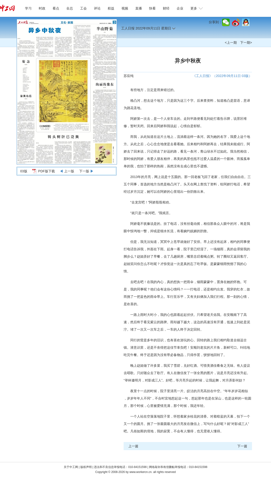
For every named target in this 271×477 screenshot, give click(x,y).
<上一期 (231, 42)
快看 (152, 8)
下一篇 (242, 446)
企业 (180, 8)
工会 (83, 8)
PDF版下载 (46, 171)
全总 (69, 8)
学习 (28, 8)
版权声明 (86, 467)
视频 (124, 8)
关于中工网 (71, 467)
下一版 (84, 171)
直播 (138, 8)
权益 (111, 8)
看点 (56, 8)
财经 (166, 8)
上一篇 (133, 446)
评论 (97, 8)
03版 (23, 171)
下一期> (246, 42)
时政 (42, 8)
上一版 (69, 171)
